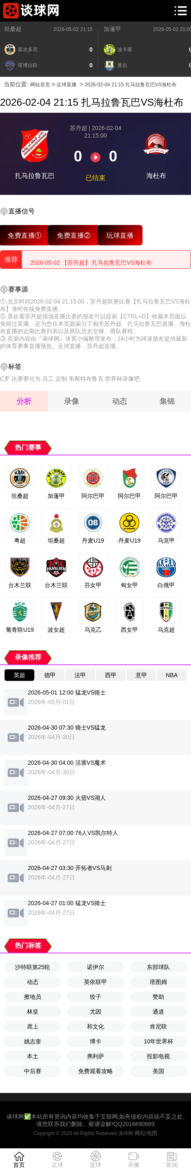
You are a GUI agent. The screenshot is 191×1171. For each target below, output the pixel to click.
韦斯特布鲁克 (86, 378)
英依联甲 (95, 982)
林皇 (32, 1011)
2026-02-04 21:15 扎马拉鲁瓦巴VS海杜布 (131, 85)
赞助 (158, 996)
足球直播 (66, 85)
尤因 (95, 1011)
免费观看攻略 (95, 1071)
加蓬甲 (112, 29)
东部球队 (158, 967)
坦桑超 (12, 29)
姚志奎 (32, 1041)
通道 (158, 1011)
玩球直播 (120, 235)
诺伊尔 (95, 967)
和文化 (95, 1026)
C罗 (5, 378)
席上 (32, 1026)
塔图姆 (158, 982)
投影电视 (158, 1056)
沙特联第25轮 (32, 967)
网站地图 (146, 1133)
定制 (61, 378)
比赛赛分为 (26, 378)
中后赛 (32, 1071)
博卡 (95, 1041)
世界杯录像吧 (122, 378)
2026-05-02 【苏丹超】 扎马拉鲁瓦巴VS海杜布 (91, 259)
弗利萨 (95, 1056)
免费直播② (74, 235)
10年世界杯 (159, 1041)
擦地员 (32, 996)
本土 (32, 1056)
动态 (32, 982)
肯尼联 (158, 1026)
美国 (158, 1071)
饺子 (95, 996)
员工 (48, 378)
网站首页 (40, 85)
